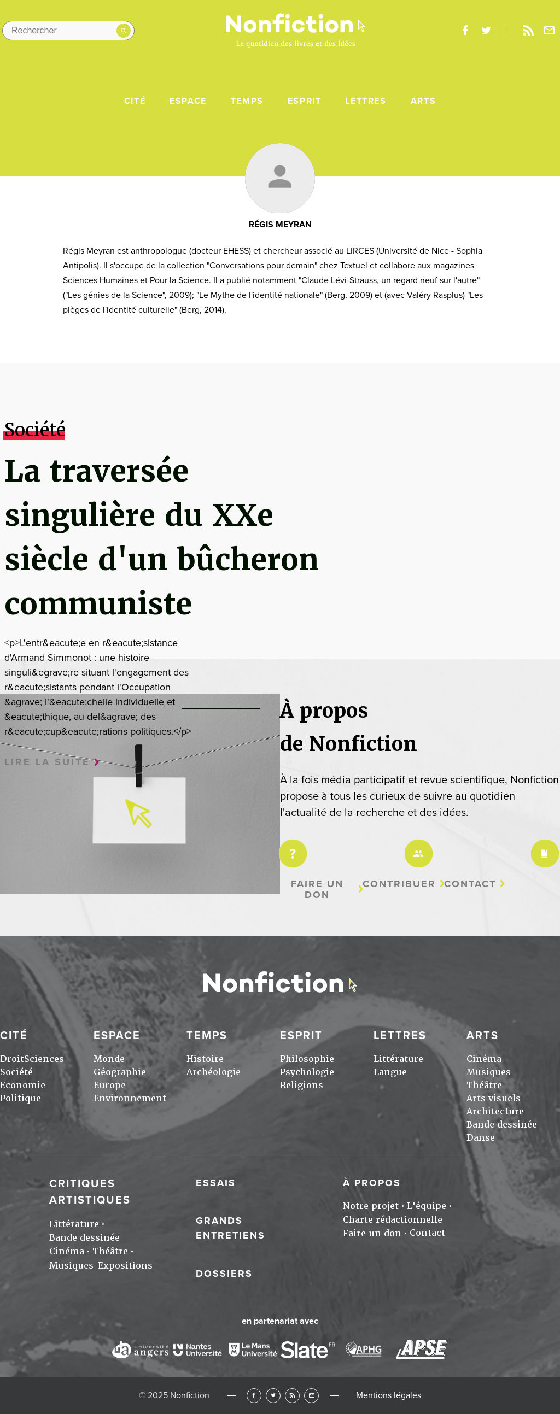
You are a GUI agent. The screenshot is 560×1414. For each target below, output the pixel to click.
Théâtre (484, 1085)
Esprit (305, 101)
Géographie (120, 1072)
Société (16, 1072)
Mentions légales (388, 1395)
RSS (292, 1395)
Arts (423, 101)
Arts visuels (493, 1098)
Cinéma (483, 1059)
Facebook (254, 1395)
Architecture (495, 1111)
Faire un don (317, 889)
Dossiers (224, 1274)
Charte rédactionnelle (392, 1219)
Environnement (130, 1098)
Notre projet (371, 1206)
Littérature (398, 1059)
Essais (216, 1183)
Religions (301, 1085)
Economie (22, 1085)
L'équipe (426, 1206)
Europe (110, 1085)
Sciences (44, 1059)
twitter (486, 30)
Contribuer (399, 884)
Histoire (205, 1059)
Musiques (488, 1072)
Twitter (273, 1395)
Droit (12, 1059)
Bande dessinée (501, 1124)
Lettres (365, 101)
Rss (528, 30)
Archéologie (213, 1072)
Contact (470, 884)
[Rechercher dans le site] (68, 30)
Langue (390, 1072)
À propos (372, 1183)
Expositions (125, 1265)
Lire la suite (47, 762)
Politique (20, 1098)
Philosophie (307, 1059)
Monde (109, 1059)
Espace (188, 101)
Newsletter (549, 30)
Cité (134, 101)
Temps (247, 101)
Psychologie (307, 1072)
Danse (480, 1137)
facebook (464, 30)
